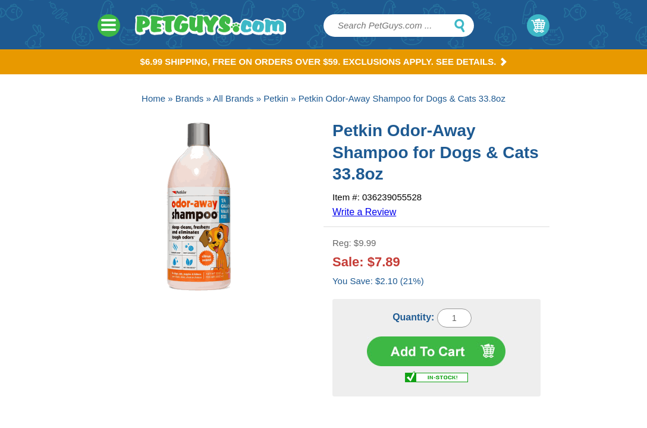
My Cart (538, 25)
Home (153, 98)
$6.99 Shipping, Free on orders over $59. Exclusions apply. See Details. (323, 61)
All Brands (233, 98)
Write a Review (364, 212)
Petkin (275, 98)
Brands (189, 98)
